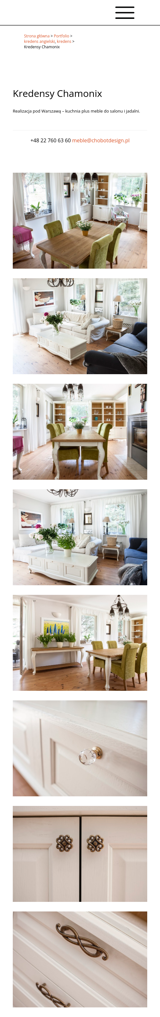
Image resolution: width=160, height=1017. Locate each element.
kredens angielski (39, 41)
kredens (64, 41)
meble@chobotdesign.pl (101, 140)
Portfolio (61, 36)
